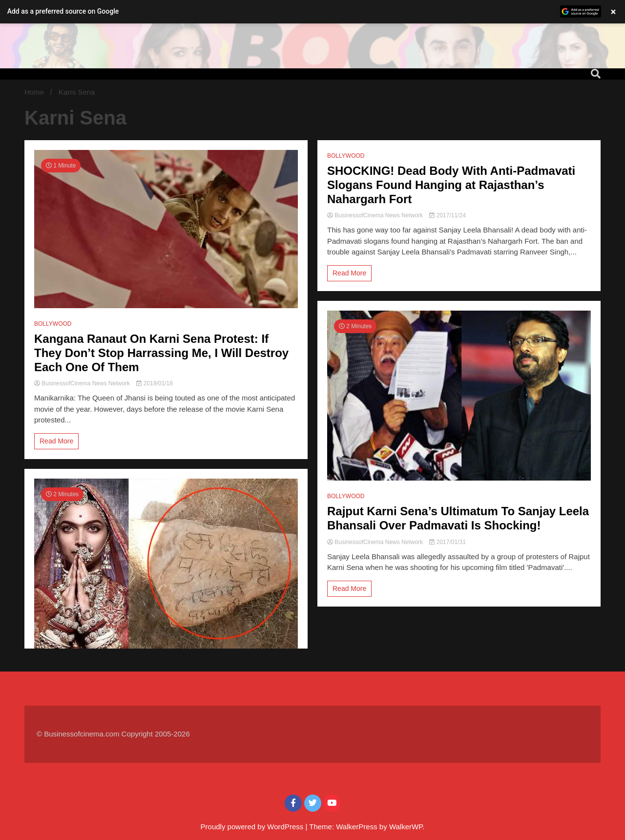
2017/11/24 (447, 215)
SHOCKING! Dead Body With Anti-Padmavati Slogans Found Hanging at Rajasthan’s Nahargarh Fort (451, 185)
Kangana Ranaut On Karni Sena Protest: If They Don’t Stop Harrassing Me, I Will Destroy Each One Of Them (161, 353)
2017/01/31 (447, 542)
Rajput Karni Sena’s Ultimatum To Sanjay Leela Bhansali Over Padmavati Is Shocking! (458, 518)
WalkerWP (405, 826)
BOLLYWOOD (52, 323)
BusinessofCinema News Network (82, 383)
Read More (56, 441)
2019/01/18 (154, 383)
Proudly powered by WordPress (253, 826)
